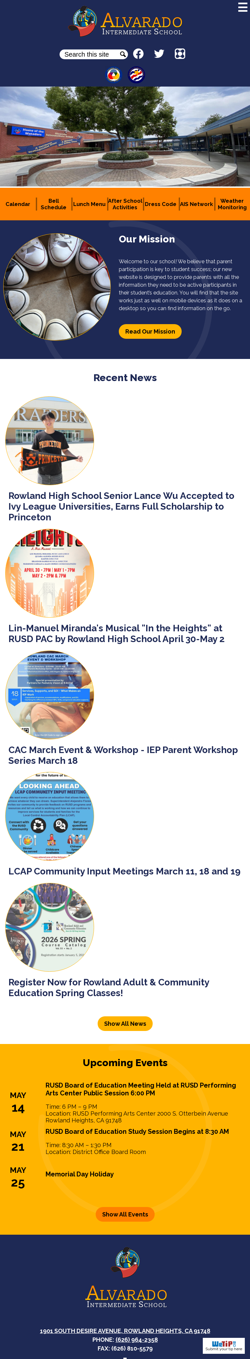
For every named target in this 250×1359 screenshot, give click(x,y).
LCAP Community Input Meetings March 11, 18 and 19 (124, 871)
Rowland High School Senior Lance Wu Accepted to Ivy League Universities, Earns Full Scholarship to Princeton (121, 506)
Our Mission (147, 239)
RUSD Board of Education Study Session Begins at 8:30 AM (137, 1131)
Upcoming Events (125, 1062)
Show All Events (125, 1214)
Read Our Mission (150, 331)
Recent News (125, 377)
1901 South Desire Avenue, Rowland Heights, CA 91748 (125, 1330)
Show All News (125, 1023)
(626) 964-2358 (137, 1339)
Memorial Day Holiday (80, 1174)
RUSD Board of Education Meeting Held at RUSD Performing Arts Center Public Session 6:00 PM (141, 1089)
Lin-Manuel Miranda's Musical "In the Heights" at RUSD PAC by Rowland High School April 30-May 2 (116, 633)
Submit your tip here (223, 1345)
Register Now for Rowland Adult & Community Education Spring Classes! (108, 987)
